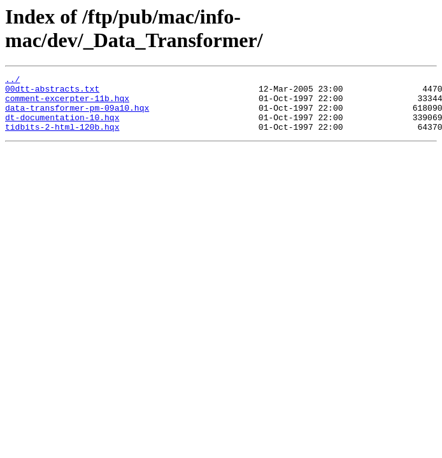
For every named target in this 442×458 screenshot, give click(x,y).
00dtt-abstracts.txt (52, 92)
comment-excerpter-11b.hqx (67, 103)
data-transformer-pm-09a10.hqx (77, 115)
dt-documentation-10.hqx (62, 126)
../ (12, 81)
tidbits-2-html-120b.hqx (62, 138)
